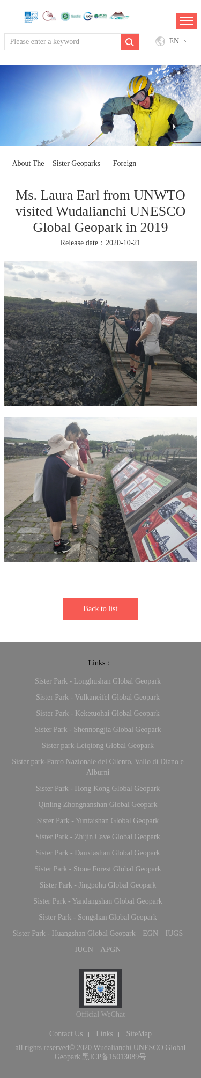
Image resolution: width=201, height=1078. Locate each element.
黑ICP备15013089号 (114, 1057)
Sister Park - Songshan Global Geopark (98, 917)
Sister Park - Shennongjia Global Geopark (97, 729)
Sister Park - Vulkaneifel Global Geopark (98, 697)
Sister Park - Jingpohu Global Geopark (98, 885)
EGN (150, 933)
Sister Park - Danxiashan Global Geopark (97, 853)
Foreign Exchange (124, 168)
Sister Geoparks (76, 163)
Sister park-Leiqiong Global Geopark (98, 746)
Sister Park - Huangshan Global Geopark (74, 933)
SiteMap (139, 1034)
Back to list (101, 609)
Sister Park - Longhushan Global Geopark (98, 681)
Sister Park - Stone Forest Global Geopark (97, 869)
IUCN (84, 949)
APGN (110, 949)
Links (104, 1034)
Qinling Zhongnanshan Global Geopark (97, 805)
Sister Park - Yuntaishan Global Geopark (98, 821)
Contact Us (66, 1034)
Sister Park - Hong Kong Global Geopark (98, 788)
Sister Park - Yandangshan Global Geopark (97, 901)
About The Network (28, 168)
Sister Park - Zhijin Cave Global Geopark (97, 837)
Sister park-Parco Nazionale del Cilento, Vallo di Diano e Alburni (98, 767)
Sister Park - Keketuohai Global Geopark (98, 713)
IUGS (174, 933)
